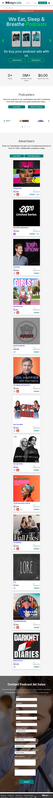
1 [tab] (22, 66)
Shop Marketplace (34, 156)
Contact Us (11, 795)
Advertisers (17, 60)
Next (50, 41)
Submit (26, 782)
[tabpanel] (26, 40)
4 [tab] (29, 66)
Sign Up (28, 3)
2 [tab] (24, 66)
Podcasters (36, 60)
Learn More (17, 107)
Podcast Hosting (28, 795)
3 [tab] (27, 66)
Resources (19, 795)
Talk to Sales (42, 3)
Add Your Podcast (36, 107)
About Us (3, 795)
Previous (3, 41)
